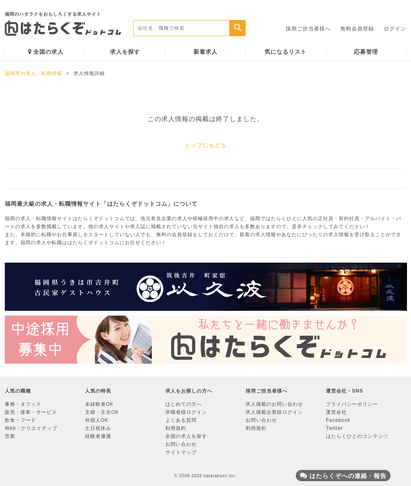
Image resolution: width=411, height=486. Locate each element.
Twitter (334, 428)
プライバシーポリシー (352, 404)
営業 (10, 436)
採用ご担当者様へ (308, 29)
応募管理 (366, 52)
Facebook (338, 420)
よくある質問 (181, 420)
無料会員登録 (357, 29)
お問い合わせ (181, 444)
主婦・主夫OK (102, 412)
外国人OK (96, 420)
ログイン (395, 29)
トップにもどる (206, 145)
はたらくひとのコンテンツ (357, 436)
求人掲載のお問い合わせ (274, 404)
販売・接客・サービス (31, 412)
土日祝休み (98, 428)
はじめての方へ (183, 404)
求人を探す (125, 52)
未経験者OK (99, 404)
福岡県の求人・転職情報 (33, 73)
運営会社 (336, 412)
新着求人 (205, 52)
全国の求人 (45, 52)
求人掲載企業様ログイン (274, 412)
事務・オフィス (23, 404)
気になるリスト (286, 52)
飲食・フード (20, 420)
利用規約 (175, 428)
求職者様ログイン (186, 412)
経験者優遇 (98, 436)
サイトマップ (181, 452)
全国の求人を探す (186, 436)
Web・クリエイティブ (31, 428)
